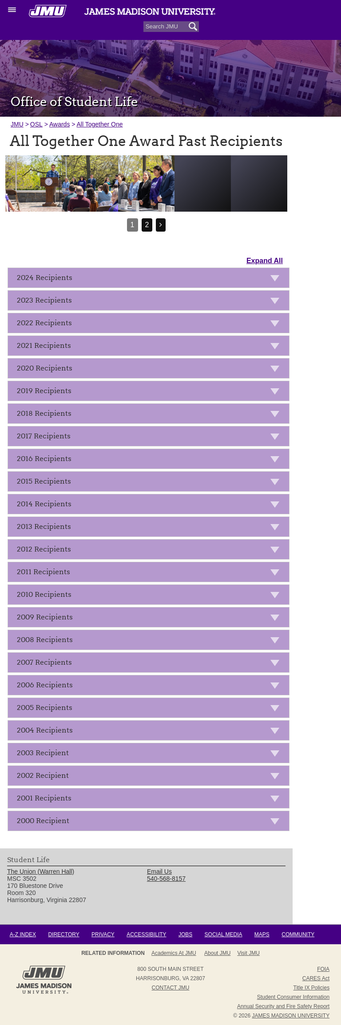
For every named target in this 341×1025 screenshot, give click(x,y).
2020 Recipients (151, 370)
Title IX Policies (311, 988)
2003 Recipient (151, 755)
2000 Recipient (151, 822)
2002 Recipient (151, 777)
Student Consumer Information (293, 997)
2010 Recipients (151, 596)
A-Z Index (23, 934)
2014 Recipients (151, 506)
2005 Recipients (151, 709)
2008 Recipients (151, 641)
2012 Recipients (151, 551)
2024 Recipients (151, 279)
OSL (36, 124)
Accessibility (146, 934)
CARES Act (315, 978)
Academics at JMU (173, 953)
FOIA (323, 969)
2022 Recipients (151, 325)
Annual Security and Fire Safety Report (283, 1006)
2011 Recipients (151, 574)
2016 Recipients (151, 460)
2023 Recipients (151, 302)
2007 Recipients (151, 664)
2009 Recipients (151, 619)
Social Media (223, 934)
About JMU (217, 953)
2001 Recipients (151, 800)
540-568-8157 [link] (166, 878)
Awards (59, 124)
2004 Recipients (151, 732)
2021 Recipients (151, 347)
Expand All (264, 260)
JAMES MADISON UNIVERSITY (290, 1016)
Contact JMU (171, 988)
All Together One (99, 124)
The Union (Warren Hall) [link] (40, 871)
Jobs (185, 934)
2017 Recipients (151, 438)
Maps (262, 934)
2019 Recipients (151, 392)
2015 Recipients (151, 483)
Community (298, 934)
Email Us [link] (159, 871)
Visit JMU (248, 953)
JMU (17, 124)
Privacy (103, 934)
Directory (63, 934)
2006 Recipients (151, 687)
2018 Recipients (151, 415)
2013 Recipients (151, 528)
